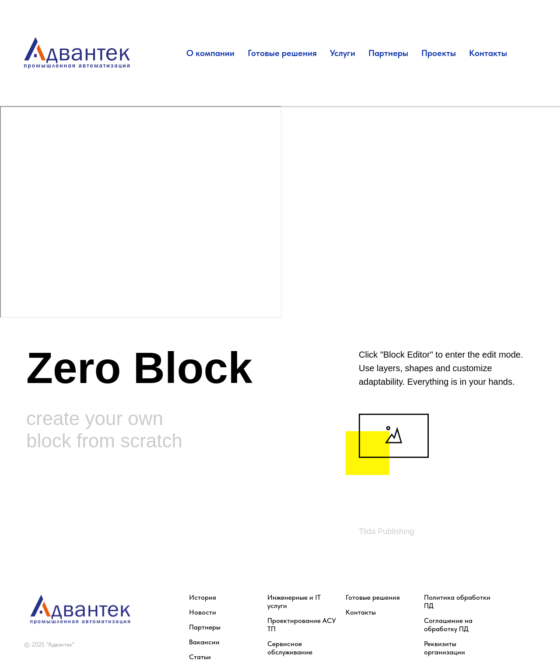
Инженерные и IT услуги (294, 601)
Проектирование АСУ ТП (301, 624)
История (202, 597)
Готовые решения (282, 53)
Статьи (200, 657)
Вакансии (204, 642)
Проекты (438, 53)
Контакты (488, 53)
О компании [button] (210, 53)
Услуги (342, 53)
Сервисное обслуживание (289, 648)
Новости (202, 612)
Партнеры (388, 53)
